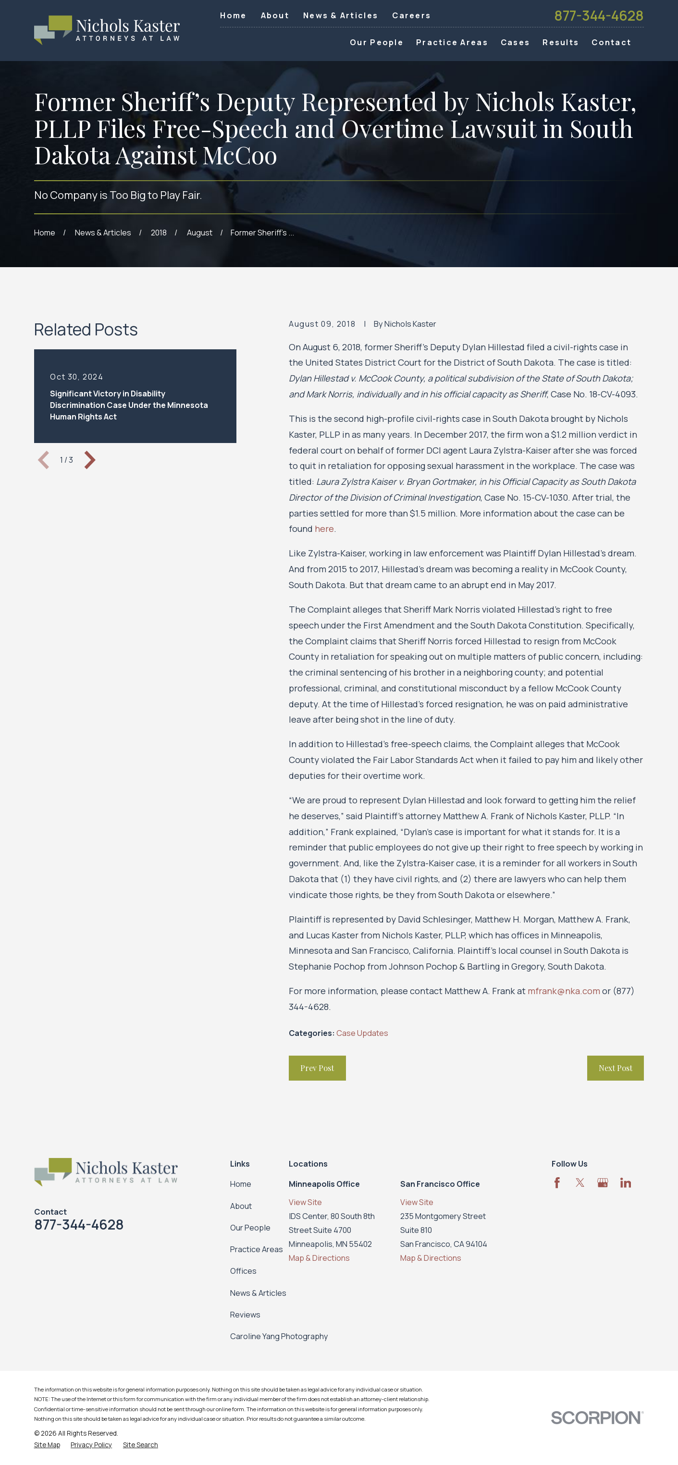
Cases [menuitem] (515, 42)
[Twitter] (580, 1182)
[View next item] (90, 460)
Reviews (245, 1314)
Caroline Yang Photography (279, 1336)
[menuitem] (47, 1445)
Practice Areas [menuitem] (452, 42)
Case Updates (362, 1033)
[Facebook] (557, 1182)
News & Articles (340, 15)
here (324, 528)
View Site (305, 1202)
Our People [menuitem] (377, 42)
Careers (411, 15)
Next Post (615, 1067)
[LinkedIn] (625, 1182)
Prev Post (317, 1067)
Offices (243, 1271)
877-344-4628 (599, 16)
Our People (250, 1227)
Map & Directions (319, 1258)
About (275, 15)
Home (233, 15)
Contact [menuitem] (611, 42)
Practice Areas (256, 1249)
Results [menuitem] (560, 42)
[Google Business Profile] (602, 1182)
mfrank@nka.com (564, 991)
